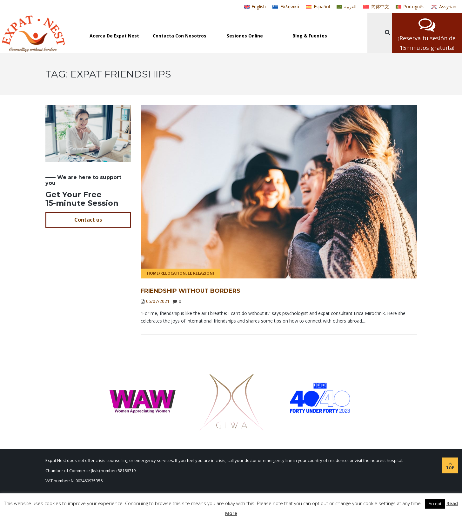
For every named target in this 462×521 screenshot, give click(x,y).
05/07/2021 (158, 301)
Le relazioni (201, 273)
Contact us (88, 219)
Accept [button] (435, 503)
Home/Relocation (166, 273)
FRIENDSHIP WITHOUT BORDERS (190, 290)
